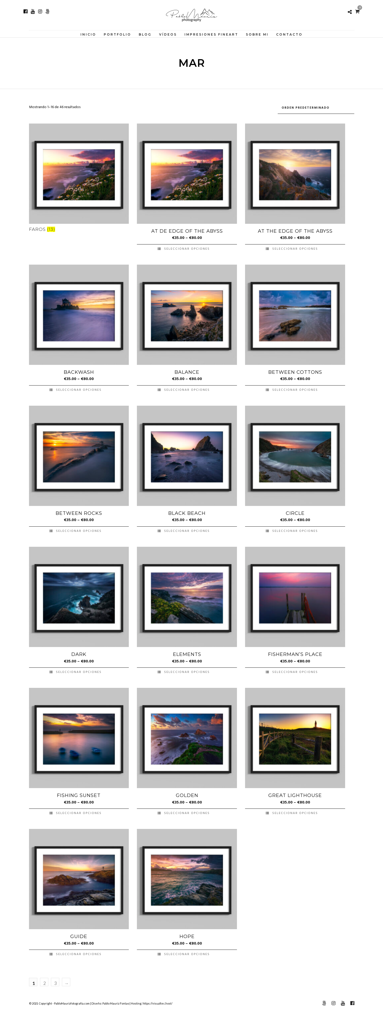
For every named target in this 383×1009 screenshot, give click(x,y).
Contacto (289, 34)
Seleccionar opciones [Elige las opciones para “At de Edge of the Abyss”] (187, 247)
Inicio (88, 34)
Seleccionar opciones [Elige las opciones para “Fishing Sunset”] (79, 811)
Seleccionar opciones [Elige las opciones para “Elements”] (187, 670)
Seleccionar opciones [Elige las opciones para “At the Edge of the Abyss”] (295, 247)
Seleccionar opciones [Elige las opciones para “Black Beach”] (187, 529)
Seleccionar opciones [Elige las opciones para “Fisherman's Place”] (295, 670)
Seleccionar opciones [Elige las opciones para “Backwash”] (79, 388)
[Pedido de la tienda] (316, 107)
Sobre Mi (257, 34)
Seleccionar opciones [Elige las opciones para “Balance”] (187, 388)
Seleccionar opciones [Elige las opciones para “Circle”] (295, 529)
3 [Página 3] (55, 981)
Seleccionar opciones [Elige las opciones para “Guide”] (79, 952)
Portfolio (117, 34)
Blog (145, 34)
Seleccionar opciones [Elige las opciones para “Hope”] (187, 952)
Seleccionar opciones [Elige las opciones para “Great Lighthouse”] (295, 811)
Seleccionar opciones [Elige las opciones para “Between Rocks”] (79, 529)
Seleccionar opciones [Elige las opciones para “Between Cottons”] (295, 388)
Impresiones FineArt (211, 34)
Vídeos (168, 34)
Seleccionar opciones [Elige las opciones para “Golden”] (187, 811)
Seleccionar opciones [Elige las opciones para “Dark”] (79, 670)
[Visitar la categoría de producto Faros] (79, 178)
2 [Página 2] (44, 981)
